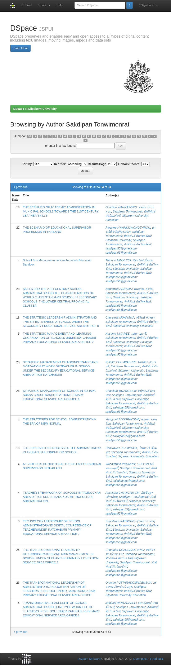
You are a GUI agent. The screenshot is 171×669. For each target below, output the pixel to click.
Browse (43, 5)
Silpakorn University (118, 240)
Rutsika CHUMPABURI (120, 362)
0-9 (29, 136)
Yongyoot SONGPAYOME (122, 419)
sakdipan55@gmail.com (121, 248)
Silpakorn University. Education (133, 326)
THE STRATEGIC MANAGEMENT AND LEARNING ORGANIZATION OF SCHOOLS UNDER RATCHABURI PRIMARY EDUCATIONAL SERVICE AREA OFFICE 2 (59, 338)
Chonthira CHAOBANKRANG (124, 549)
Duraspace (140, 658)
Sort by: (27, 164)
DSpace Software (89, 658)
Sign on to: (148, 5)
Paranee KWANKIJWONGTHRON (127, 227)
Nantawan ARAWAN (118, 289)
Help (60, 5)
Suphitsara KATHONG (120, 521)
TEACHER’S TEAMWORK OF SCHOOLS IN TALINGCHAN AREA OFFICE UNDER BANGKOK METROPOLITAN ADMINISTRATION (62, 497)
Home (26, 5)
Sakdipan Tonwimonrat (128, 211)
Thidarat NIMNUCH (118, 260)
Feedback (156, 658)
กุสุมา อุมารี (138, 333)
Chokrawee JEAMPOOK (121, 448)
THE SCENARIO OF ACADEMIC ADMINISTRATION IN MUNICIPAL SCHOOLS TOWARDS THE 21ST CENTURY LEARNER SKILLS (60, 211)
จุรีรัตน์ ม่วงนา (145, 317)
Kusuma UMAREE (117, 333)
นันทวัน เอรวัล (143, 289)
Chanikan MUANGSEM (120, 390)
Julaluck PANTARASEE (120, 603)
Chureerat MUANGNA (119, 317)
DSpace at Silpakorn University (35, 108)
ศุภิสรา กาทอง (145, 521)
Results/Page (97, 164)
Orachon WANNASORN (121, 207)
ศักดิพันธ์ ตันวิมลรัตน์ (137, 236)
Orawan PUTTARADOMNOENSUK (128, 582)
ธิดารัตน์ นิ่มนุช (142, 260)
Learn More (20, 48)
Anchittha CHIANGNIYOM (122, 492)
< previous (20, 187)
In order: (60, 164)
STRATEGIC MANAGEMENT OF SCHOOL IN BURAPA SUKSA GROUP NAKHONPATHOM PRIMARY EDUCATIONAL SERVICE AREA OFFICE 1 (59, 395)
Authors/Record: (128, 164)
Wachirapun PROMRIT (120, 464)
